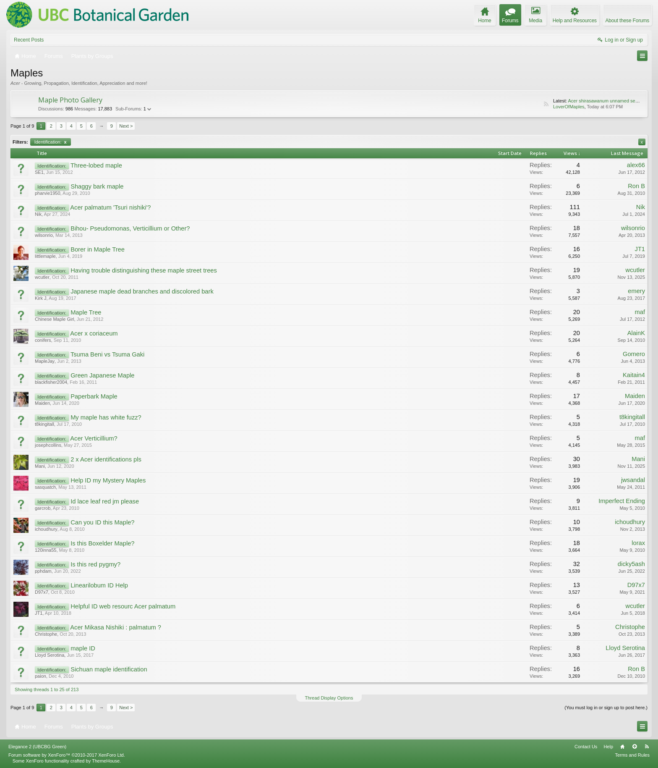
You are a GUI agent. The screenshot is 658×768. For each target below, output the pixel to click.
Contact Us (585, 746)
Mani (40, 466)
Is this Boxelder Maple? (102, 543)
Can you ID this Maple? (102, 522)
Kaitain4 (634, 375)
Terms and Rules (632, 755)
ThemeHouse (106, 760)
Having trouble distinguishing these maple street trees (143, 270)
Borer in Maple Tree (97, 249)
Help (608, 746)
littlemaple (45, 256)
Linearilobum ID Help (99, 585)
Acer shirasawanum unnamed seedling (608, 100)
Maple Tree (85, 312)
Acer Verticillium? (93, 438)
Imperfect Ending (621, 501)
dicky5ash (631, 564)
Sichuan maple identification (108, 669)
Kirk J (41, 298)
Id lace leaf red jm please (104, 501)
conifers (43, 340)
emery (636, 291)
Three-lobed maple (96, 165)
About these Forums (627, 21)
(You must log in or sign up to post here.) (606, 707)
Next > (126, 125)
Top (634, 747)
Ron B (636, 186)
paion (40, 676)
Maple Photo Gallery (70, 100)
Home (622, 747)
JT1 (640, 249)
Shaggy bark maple (96, 186)
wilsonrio (44, 235)
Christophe (46, 634)
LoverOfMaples (569, 106)
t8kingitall (44, 424)
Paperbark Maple (94, 396)
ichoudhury (46, 529)
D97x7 (41, 592)
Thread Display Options (329, 697)
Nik (38, 214)
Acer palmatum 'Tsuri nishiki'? (110, 207)
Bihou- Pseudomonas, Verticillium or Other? (130, 228)
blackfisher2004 (51, 382)
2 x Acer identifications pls (105, 459)
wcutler (42, 277)
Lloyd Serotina (49, 655)
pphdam (43, 571)
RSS (546, 104)
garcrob (42, 508)
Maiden (42, 403)
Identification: (50, 141)
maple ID (82, 648)
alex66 (636, 165)
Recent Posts (29, 40)
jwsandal (633, 480)
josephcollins (48, 445)
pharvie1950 (47, 193)
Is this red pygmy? (95, 564)
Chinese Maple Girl (54, 319)
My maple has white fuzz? (105, 417)
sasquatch (45, 487)
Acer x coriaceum (94, 333)
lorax (638, 543)
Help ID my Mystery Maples (108, 480)
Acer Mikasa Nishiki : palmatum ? (115, 627)
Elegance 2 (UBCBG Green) (37, 746)
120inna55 (45, 550)
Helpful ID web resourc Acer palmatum (122, 606)
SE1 (39, 172)
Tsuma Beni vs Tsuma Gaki (107, 354)
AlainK (636, 333)
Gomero (634, 354)
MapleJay (45, 361)
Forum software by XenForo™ (66, 755)
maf (640, 312)
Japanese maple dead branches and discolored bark (142, 291)
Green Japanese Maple (102, 375)
